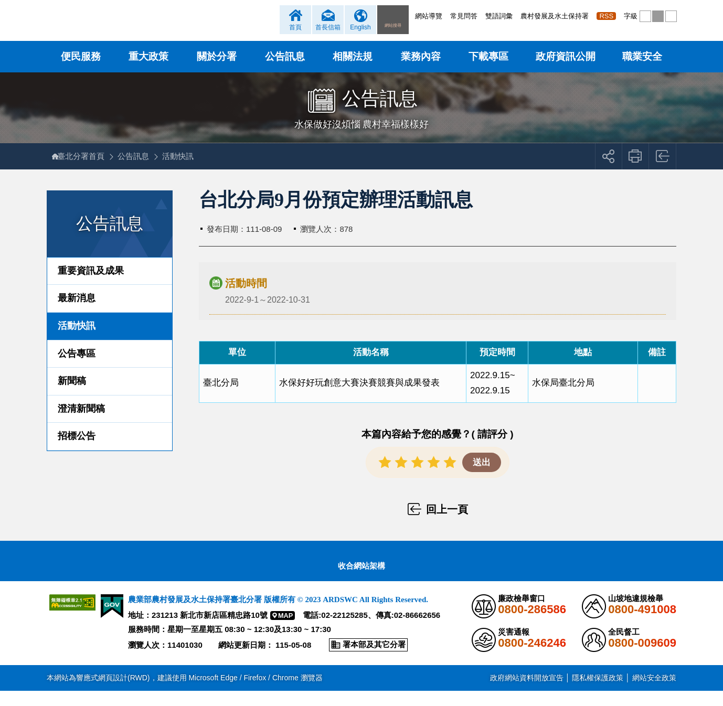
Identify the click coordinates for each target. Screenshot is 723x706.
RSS (606, 16)
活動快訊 (183, 171)
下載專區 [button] (488, 71)
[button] (645, 16)
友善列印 (635, 171)
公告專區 (76, 368)
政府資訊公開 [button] (566, 71)
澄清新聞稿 (81, 424)
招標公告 (76, 451)
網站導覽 (428, 16)
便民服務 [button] (81, 71)
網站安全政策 (654, 693)
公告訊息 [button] (285, 71)
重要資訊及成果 (91, 286)
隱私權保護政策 (597, 693)
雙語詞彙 (499, 16)
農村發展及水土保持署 (554, 16)
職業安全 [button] (642, 71)
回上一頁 (663, 171)
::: (413, 16)
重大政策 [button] (148, 71)
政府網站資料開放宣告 (526, 693)
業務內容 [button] (421, 71)
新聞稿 (72, 396)
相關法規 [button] (353, 71)
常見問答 (463, 16)
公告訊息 (138, 171)
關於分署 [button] (217, 71)
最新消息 (76, 313)
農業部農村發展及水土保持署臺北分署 (171, 28)
